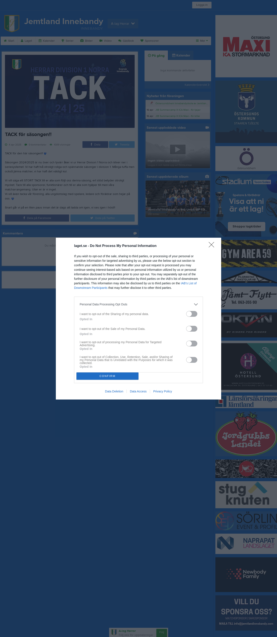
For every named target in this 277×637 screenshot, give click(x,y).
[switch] (191, 314)
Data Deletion (114, 391)
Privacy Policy (162, 391)
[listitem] (138, 304)
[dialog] (138, 319)
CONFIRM (107, 376)
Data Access (138, 391)
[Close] (213, 246)
